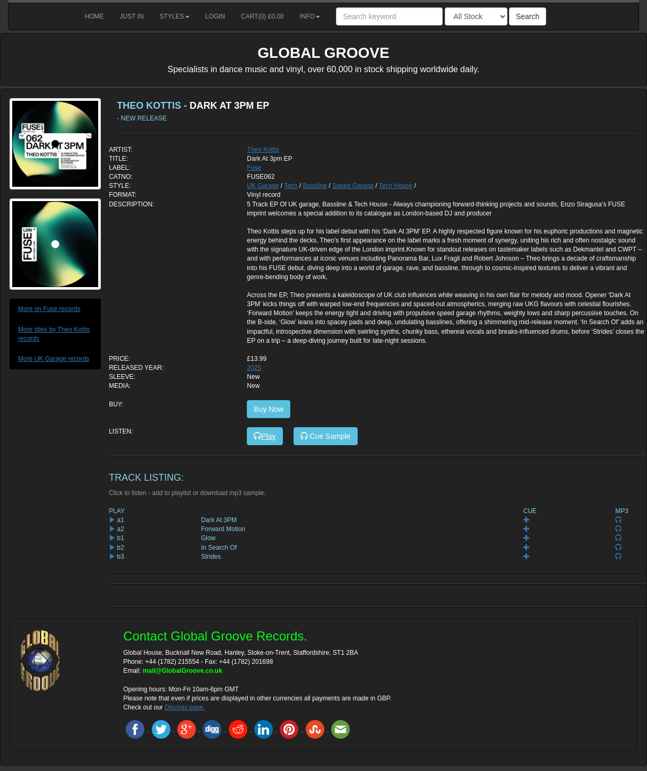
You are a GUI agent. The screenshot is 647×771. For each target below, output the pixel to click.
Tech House (395, 185)
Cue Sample (325, 436)
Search (527, 16)
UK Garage (263, 185)
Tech (290, 185)
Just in (132, 16)
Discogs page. (185, 707)
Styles (174, 16)
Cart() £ (262, 16)
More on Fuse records (49, 309)
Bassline (315, 185)
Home (94, 16)
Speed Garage (353, 185)
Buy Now (268, 409)
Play (264, 436)
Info (310, 16)
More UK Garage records (53, 358)
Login (215, 16)
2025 (254, 367)
